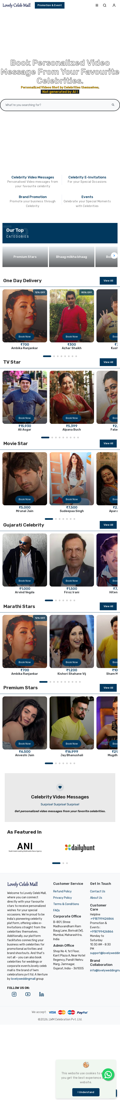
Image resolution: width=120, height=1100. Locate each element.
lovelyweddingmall (23, 979)
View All (108, 280)
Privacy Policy (62, 898)
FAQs (56, 910)
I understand (86, 1092)
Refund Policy (62, 891)
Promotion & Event (49, 5)
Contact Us (97, 891)
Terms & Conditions (66, 904)
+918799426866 (102, 919)
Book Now (25, 336)
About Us (96, 898)
